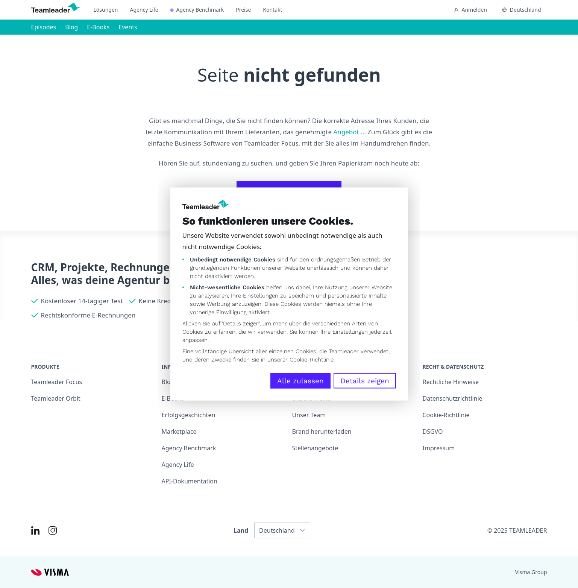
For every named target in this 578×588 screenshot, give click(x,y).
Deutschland (521, 9)
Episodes (43, 27)
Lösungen (106, 9)
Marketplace (179, 431)
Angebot (346, 132)
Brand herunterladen (322, 431)
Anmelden (470, 9)
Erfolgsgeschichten (188, 415)
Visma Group (531, 572)
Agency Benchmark (197, 9)
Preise (243, 9)
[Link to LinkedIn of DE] (35, 530)
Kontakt (272, 9)
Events (127, 27)
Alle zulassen (300, 380)
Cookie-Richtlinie (312, 359)
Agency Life (144, 9)
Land (241, 530)
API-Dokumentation (189, 481)
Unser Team (309, 415)
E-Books (98, 27)
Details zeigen (364, 380)
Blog (71, 27)
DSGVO (433, 431)
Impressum (439, 448)
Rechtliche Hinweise (451, 382)
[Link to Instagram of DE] (53, 530)
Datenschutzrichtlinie (452, 398)
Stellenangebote (315, 448)
